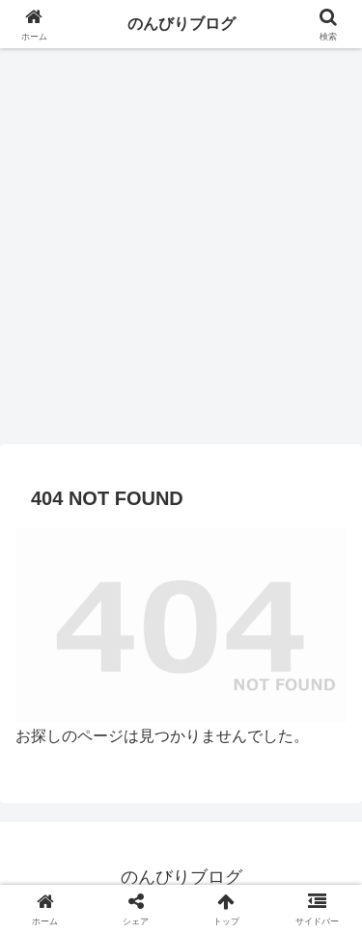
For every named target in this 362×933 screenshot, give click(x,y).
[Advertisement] (181, 252)
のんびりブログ (181, 23)
